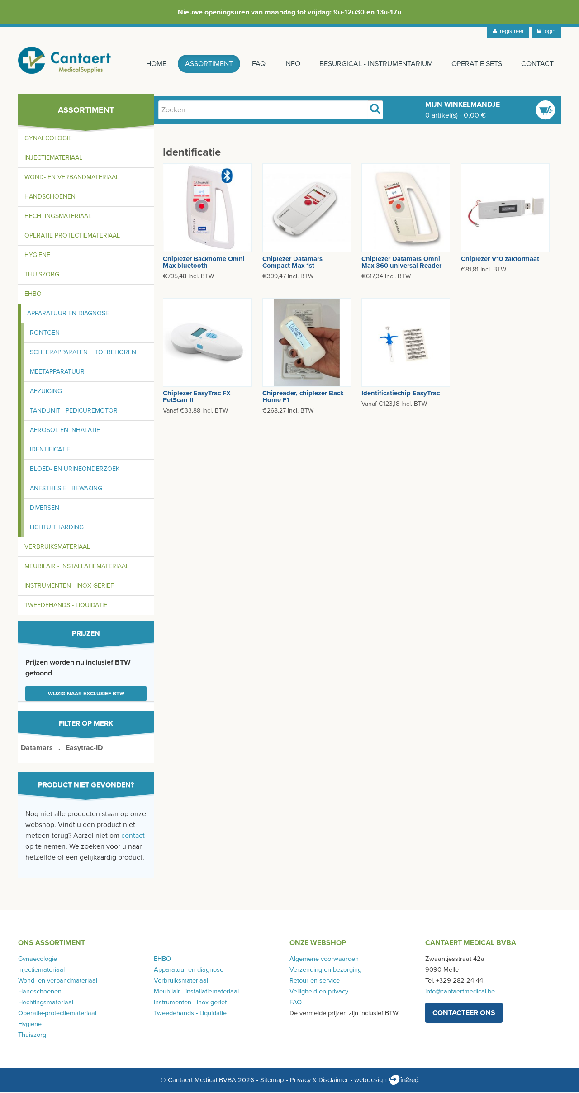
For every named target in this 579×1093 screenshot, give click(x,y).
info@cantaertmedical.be (460, 992)
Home (155, 63)
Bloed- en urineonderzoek (74, 470)
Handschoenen (50, 197)
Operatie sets (476, 63)
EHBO (33, 295)
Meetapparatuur (57, 372)
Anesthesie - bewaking (66, 489)
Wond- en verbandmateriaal (71, 178)
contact (133, 836)
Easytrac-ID (84, 748)
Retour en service (315, 981)
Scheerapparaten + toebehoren (83, 353)
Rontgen (45, 333)
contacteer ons (463, 1013)
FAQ (258, 63)
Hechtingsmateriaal (57, 217)
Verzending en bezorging (325, 970)
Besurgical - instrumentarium (375, 63)
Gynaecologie (48, 139)
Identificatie (50, 450)
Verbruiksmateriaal (57, 547)
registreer (508, 31)
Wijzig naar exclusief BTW (86, 694)
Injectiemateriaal (53, 158)
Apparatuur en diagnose (68, 314)
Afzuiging (46, 392)
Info (292, 63)
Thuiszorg (41, 275)
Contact (537, 63)
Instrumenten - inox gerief (69, 586)
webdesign (386, 1081)
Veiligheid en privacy (319, 992)
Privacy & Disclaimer (319, 1081)
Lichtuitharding (57, 528)
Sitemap (272, 1081)
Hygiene (37, 256)
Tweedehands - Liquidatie (65, 606)
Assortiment (208, 63)
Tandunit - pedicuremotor (74, 411)
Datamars (37, 748)
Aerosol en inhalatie (65, 431)
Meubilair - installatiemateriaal (76, 567)
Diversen (44, 509)
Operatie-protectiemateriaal (72, 236)
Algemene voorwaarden (324, 960)
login (546, 31)
